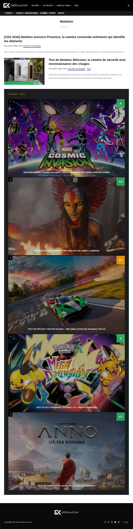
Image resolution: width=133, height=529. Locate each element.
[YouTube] (115, 522)
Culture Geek (48, 5)
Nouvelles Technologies (32, 46)
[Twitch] (119, 522)
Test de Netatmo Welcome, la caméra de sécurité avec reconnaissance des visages (87, 62)
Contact (61, 13)
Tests (89, 69)
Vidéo (76, 5)
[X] (108, 522)
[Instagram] (111, 522)
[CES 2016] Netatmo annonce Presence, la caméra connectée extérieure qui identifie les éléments (64, 39)
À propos (8, 13)
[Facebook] (105, 522)
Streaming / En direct (48, 13)
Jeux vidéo (35, 5)
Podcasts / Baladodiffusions (27, 13)
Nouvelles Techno (63, 5)
